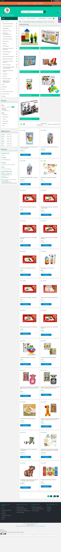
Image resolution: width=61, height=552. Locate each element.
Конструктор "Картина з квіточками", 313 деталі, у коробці (29, 147)
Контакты (4, 513)
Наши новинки (42, 18)
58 (54, 496)
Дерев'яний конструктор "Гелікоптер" (28, 297)
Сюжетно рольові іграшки (8, 56)
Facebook (49, 507)
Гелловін (5, 76)
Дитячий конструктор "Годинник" (28, 357)
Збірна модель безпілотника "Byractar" (49, 297)
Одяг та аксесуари (6, 64)
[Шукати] (44, 11)
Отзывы (49, 18)
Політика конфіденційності (40, 526)
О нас (3, 508)
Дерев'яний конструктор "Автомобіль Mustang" (28, 238)
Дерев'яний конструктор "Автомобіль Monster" (49, 327)
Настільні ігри (6, 41)
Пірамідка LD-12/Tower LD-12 (47, 268)
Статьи (3, 84)
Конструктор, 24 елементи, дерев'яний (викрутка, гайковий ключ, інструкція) (49, 450)
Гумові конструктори (46, 95)
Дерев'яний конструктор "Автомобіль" (28, 326)
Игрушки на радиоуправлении (7, 33)
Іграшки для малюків (7, 38)
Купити (26, 154)
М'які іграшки (6, 45)
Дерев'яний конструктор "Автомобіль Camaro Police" (49, 207)
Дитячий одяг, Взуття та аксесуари (8, 62)
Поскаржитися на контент (30, 526)
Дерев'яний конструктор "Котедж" (28, 418)
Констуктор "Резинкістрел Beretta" (28, 268)
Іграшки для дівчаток (7, 26)
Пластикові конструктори (26, 95)
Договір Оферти (35, 510)
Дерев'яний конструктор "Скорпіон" (28, 206)
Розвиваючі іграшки (7, 36)
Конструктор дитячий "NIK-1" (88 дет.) (49, 146)
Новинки (3, 96)
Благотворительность (36, 507)
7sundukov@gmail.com (7, 174)
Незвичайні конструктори (47, 71)
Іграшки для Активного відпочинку (8, 49)
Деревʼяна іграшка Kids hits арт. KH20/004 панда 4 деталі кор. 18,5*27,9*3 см (50, 387)
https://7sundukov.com (7, 173)
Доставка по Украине (6, 515)
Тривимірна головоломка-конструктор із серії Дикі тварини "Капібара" (29, 480)
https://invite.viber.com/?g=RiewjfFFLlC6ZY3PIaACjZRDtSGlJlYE (9, 182)
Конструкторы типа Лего (26, 118)
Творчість (5, 43)
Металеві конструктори (26, 71)
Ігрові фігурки (6, 28)
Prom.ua (36, 523)
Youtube (48, 510)
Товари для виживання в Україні (8, 71)
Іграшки (45, 21)
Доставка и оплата (5, 93)
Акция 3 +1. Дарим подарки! (38, 508)
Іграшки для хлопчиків (8, 23)
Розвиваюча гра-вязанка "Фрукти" (48, 357)
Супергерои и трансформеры (23, 510)
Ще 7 (4, 125)
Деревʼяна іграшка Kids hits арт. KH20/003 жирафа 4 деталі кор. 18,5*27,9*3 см (50, 419)
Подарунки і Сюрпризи (8, 58)
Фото (3, 519)
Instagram (49, 508)
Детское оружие (20, 507)
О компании (4, 86)
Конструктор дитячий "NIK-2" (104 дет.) (29, 177)
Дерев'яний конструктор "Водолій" (49, 177)
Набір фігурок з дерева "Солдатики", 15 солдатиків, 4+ (29, 450)
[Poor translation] (5, 534)
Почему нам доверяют (6, 510)
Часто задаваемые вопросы (7, 91)
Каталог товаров (31, 18)
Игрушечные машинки (22, 508)
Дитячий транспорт (7, 51)
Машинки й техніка (7, 30)
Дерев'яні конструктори (26, 48)
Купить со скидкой (38, 3)
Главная (23, 18)
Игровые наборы (20, 512)
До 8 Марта (5, 74)
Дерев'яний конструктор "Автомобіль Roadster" (49, 238)
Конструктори (6, 54)
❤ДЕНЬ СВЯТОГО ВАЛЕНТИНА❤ (6, 81)
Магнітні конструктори (46, 48)
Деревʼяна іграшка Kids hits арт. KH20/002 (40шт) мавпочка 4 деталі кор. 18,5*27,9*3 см (29, 388)
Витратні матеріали (7, 78)
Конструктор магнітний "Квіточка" (49, 479)
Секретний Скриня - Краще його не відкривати (33, 21)
